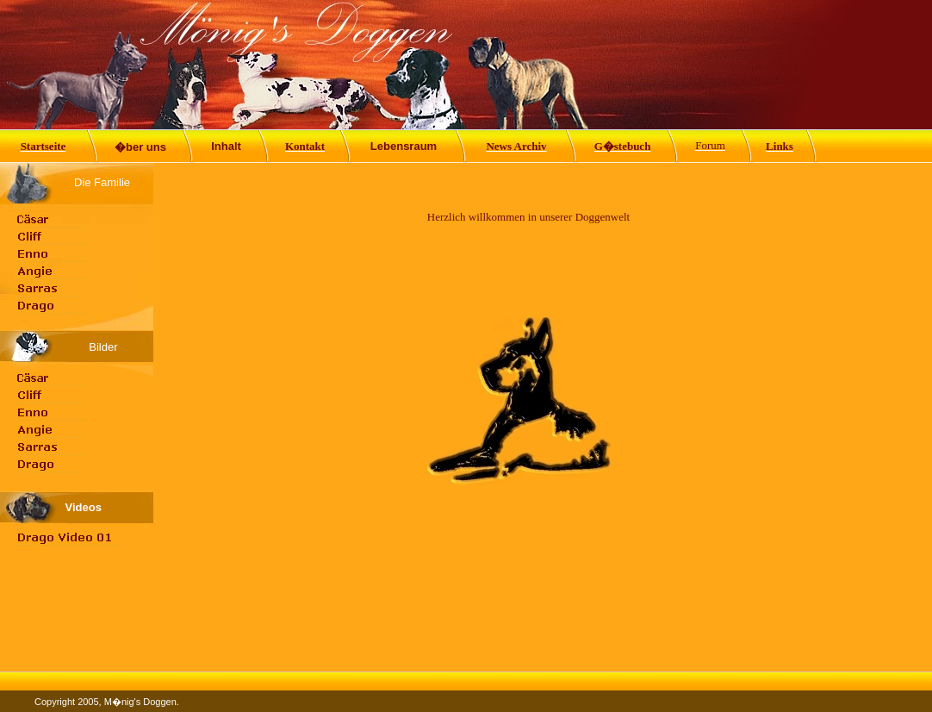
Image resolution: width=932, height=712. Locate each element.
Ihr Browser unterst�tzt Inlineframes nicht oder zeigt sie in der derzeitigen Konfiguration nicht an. (528, 417)
